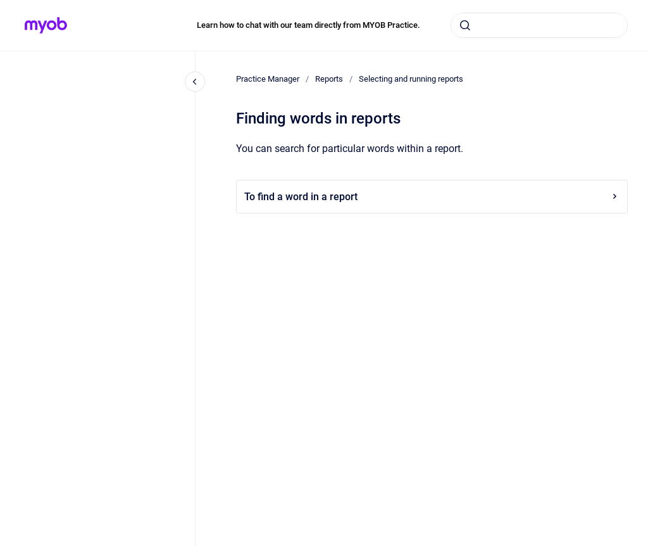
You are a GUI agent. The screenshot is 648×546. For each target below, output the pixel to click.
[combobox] (539, 25)
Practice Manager (267, 79)
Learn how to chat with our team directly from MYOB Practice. (308, 25)
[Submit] (465, 25)
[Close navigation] (195, 82)
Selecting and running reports (411, 79)
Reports (329, 79)
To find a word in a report (432, 197)
